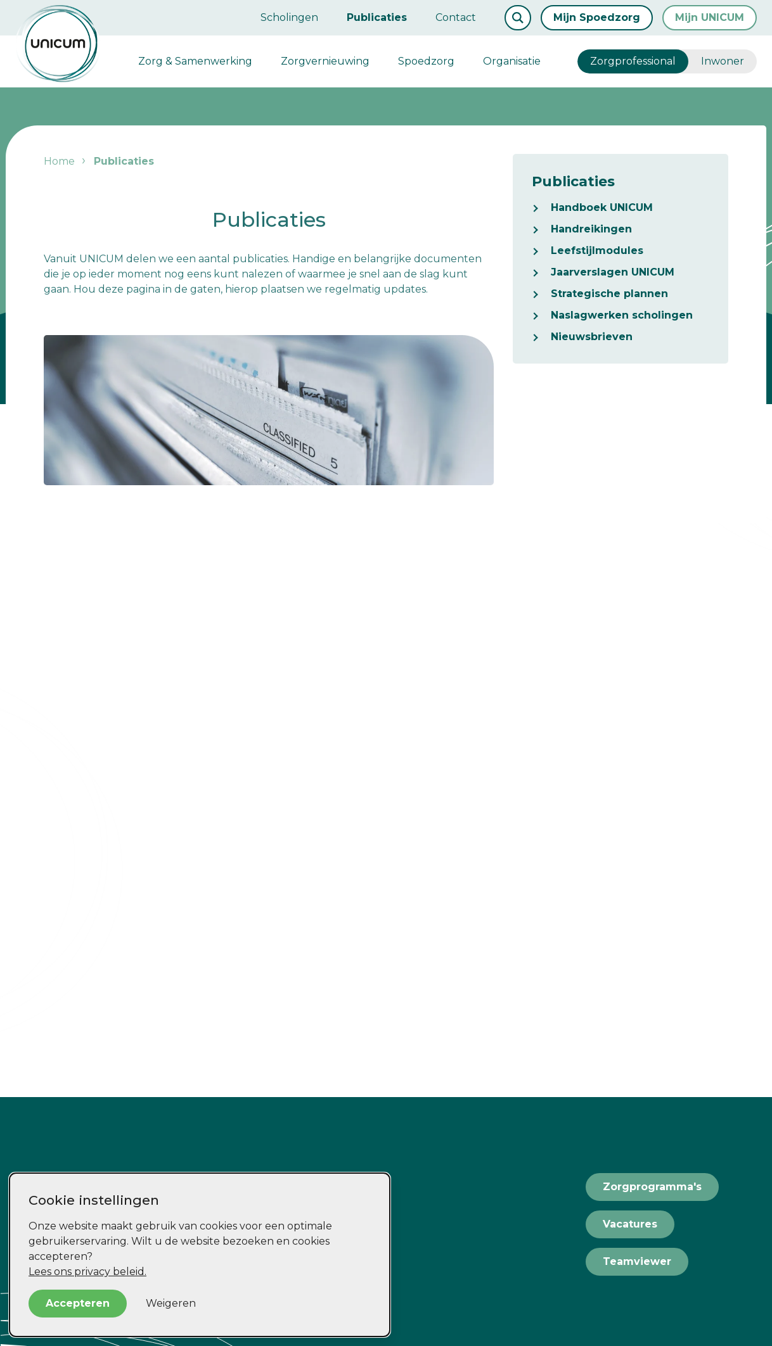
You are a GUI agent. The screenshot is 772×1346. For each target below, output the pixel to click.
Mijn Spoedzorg (596, 17)
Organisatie (512, 61)
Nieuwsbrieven (592, 337)
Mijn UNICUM (709, 17)
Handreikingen (591, 229)
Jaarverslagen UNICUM (612, 272)
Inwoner (722, 61)
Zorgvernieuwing (325, 61)
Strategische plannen (609, 294)
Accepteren (78, 1303)
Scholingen (289, 17)
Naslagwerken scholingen (622, 315)
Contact (455, 17)
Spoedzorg (426, 61)
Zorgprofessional (633, 61)
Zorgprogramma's (652, 1187)
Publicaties (377, 17)
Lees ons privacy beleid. (87, 1272)
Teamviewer (637, 1261)
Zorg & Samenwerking (195, 61)
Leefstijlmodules (597, 250)
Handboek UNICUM (602, 207)
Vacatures (630, 1224)
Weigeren (171, 1303)
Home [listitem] (59, 161)
